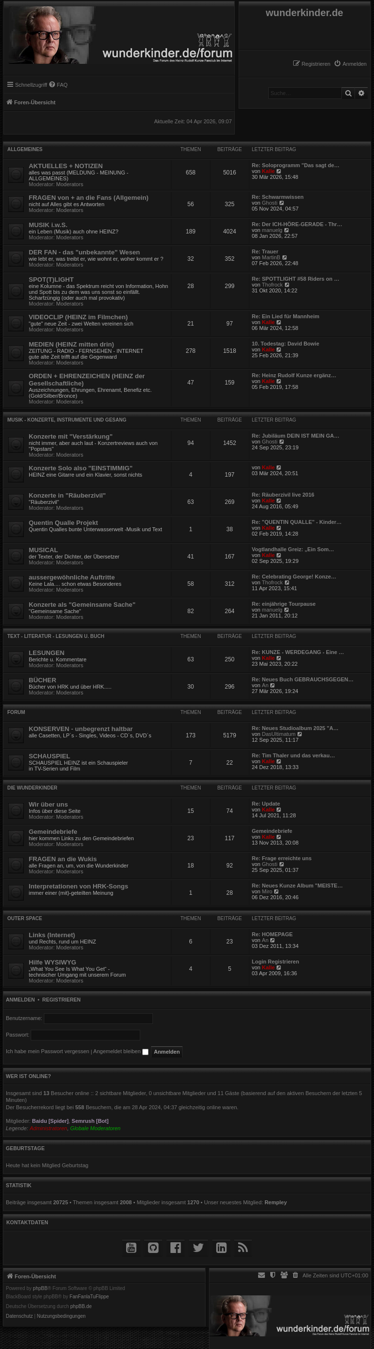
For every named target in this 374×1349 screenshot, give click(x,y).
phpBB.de (81, 1306)
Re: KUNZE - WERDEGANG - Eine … (298, 652)
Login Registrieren (275, 961)
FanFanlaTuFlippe (89, 1296)
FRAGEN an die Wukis (63, 859)
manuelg (272, 230)
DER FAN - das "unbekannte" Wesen (84, 252)
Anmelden (20, 999)
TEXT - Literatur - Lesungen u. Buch (55, 636)
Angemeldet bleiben (121, 1051)
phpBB (40, 1288)
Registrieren (61, 999)
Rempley (275, 1202)
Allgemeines (24, 149)
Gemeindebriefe (53, 831)
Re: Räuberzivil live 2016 (283, 495)
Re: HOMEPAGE (272, 934)
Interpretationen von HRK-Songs (78, 886)
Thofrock (272, 285)
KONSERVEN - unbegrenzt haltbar (81, 728)
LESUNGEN (46, 652)
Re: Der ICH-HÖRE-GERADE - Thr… (297, 224)
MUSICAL (43, 550)
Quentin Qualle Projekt (63, 522)
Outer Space (24, 918)
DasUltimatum (279, 734)
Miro (267, 891)
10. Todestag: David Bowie (285, 344)
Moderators (69, 184)
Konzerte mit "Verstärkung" (70, 436)
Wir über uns (48, 804)
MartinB (271, 257)
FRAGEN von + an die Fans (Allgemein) (89, 197)
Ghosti (270, 203)
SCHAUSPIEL (49, 756)
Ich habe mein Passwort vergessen (47, 1051)
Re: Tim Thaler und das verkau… (293, 755)
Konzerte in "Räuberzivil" (67, 495)
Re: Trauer (265, 251)
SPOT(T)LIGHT (51, 279)
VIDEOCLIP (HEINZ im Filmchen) (78, 317)
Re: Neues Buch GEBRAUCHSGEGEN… (303, 679)
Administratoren (48, 1128)
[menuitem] (350, 64)
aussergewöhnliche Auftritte (72, 577)
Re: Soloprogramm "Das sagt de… (295, 165)
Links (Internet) (52, 935)
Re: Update (266, 804)
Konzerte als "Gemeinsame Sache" (82, 604)
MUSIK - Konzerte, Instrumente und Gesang (66, 420)
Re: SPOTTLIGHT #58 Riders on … (295, 279)
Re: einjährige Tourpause (284, 604)
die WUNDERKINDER (32, 787)
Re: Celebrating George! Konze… (294, 576)
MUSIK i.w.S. (48, 225)
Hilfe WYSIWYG (52, 962)
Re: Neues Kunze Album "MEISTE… (297, 885)
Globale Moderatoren (95, 1128)
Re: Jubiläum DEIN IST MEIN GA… (295, 436)
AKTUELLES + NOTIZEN (66, 166)
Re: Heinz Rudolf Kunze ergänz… (294, 375)
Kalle (268, 171)
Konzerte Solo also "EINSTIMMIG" (80, 468)
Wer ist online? (28, 1076)
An (265, 685)
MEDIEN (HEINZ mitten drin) (71, 344)
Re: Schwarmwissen (277, 197)
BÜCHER (42, 680)
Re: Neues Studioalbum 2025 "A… (295, 728)
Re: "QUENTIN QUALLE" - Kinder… (297, 522)
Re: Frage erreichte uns (282, 858)
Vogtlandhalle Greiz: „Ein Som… (293, 549)
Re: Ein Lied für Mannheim (285, 316)
